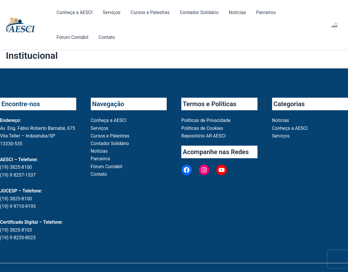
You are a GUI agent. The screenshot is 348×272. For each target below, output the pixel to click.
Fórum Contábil (273, 14)
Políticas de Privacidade (206, 100)
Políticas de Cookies (202, 108)
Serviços (105, 14)
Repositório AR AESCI (203, 115)
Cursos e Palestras (139, 14)
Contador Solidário (184, 14)
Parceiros (242, 14)
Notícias (217, 14)
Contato (303, 14)
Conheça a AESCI (72, 14)
